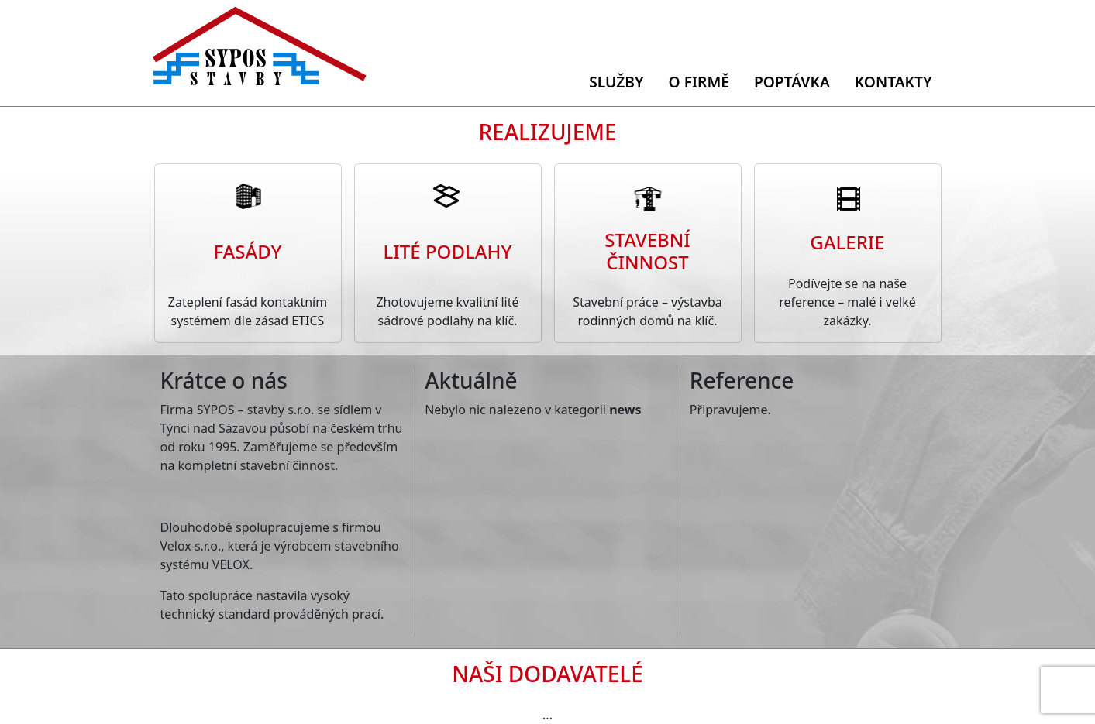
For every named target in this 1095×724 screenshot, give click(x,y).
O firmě (699, 81)
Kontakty (893, 81)
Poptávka (792, 81)
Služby (616, 81)
